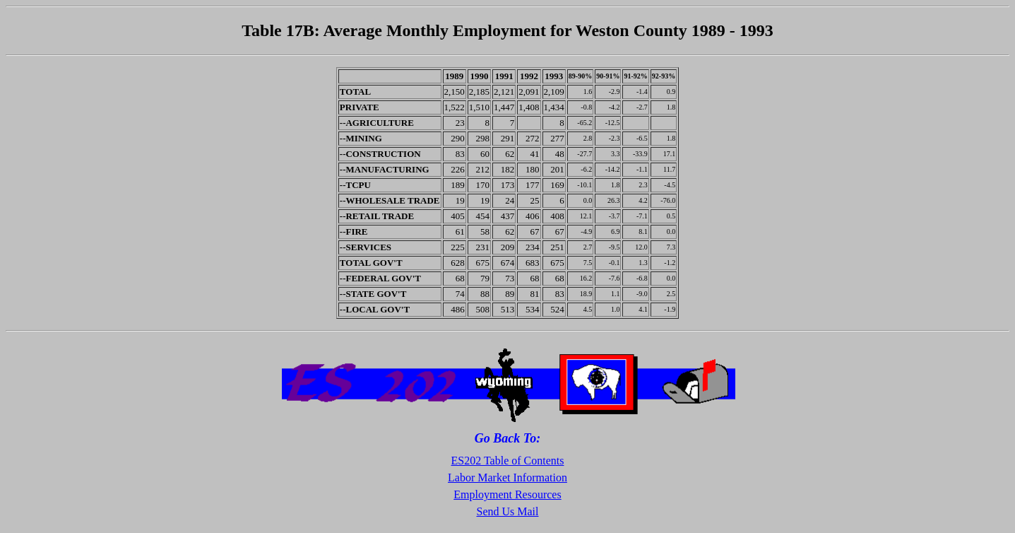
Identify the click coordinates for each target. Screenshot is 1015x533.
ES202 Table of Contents (507, 461)
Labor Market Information (507, 478)
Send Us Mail (508, 511)
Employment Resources (507, 494)
